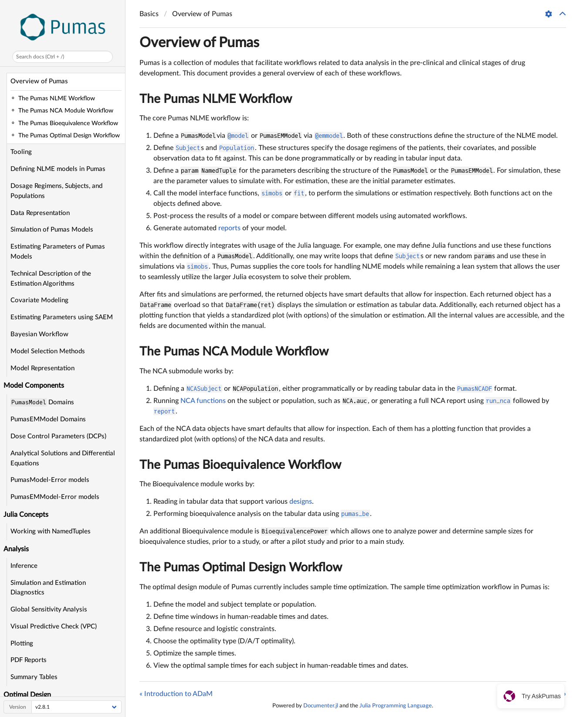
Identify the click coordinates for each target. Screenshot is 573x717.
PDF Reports (28, 660)
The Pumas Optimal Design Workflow (240, 567)
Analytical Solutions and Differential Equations (62, 458)
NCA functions (203, 400)
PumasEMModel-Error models (54, 497)
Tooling (21, 152)
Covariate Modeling (39, 300)
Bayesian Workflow (39, 334)
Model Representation (42, 368)
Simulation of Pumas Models (51, 229)
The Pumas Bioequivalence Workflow (240, 465)
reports (229, 228)
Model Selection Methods (47, 351)
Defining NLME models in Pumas (57, 169)
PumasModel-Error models (49, 480)
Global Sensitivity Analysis (48, 609)
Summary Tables (34, 677)
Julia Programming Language (395, 705)
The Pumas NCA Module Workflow (234, 351)
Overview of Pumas (39, 81)
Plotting (21, 643)
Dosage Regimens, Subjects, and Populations (56, 191)
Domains (42, 402)
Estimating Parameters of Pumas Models (57, 251)
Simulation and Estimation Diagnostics (48, 588)
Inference (23, 566)
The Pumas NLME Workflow (215, 99)
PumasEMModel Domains (48, 419)
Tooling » (552, 693)
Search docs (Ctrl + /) (40, 56)
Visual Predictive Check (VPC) (53, 626)
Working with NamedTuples (50, 531)
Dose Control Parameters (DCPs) (58, 436)
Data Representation (40, 213)
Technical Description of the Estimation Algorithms (50, 278)
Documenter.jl (320, 705)
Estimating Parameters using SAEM (61, 317)
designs (300, 501)
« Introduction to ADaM (176, 693)
